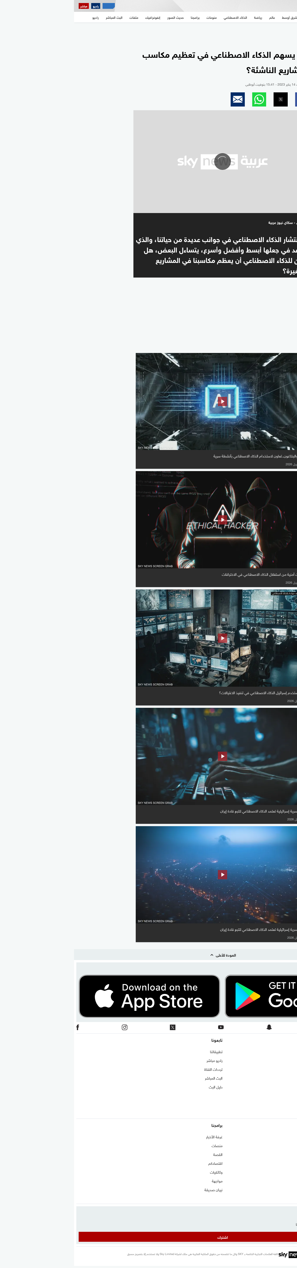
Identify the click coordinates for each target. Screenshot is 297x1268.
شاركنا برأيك (286, 1113)
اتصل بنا (288, 1051)
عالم (292, 1163)
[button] (228, 99)
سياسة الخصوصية (281, 1086)
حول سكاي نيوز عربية (280, 1060)
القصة (143, 1154)
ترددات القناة (139, 1069)
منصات (143, 1145)
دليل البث (141, 1086)
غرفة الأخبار (140, 1136)
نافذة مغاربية (285, 1145)
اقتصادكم (141, 1163)
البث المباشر (139, 1077)
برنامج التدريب (284, 1069)
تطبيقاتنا (142, 1051)
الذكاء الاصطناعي (282, 1180)
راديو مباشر (140, 1060)
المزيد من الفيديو (270, 347)
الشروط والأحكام (283, 1077)
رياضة (290, 1171)
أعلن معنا (288, 1104)
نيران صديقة (139, 1189)
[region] (148, 33)
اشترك (148, 1237)
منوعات (289, 1198)
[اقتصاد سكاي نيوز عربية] (35, 6)
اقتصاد (289, 1189)
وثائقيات (142, 1171)
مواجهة (143, 1180)
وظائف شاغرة (284, 1095)
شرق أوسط (286, 1136)
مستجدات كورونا (283, 1154)
